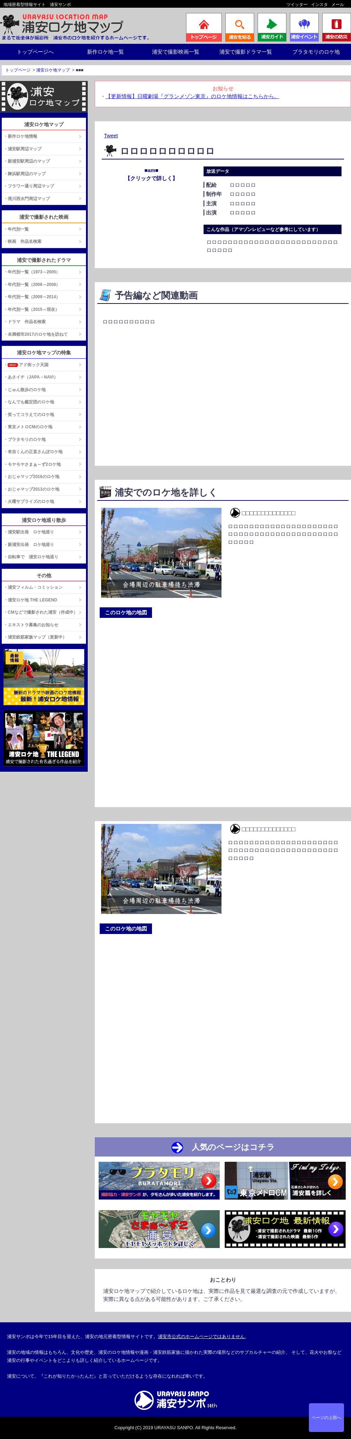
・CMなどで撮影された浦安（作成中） (41, 612)
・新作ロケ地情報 (20, 136)
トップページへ (35, 52)
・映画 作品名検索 (22, 241)
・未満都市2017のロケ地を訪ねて (36, 334)
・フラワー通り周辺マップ (29, 186)
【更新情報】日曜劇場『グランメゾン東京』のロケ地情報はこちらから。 (192, 96)
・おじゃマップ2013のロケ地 (31, 489)
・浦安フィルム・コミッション (33, 587)
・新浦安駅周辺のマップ (27, 161)
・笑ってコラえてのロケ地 (29, 414)
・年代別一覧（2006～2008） (32, 284)
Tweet (111, 135)
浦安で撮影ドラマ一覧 (245, 52)
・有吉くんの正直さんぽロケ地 (33, 451)
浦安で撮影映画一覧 (175, 52)
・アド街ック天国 (26, 364)
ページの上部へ (326, 1418)
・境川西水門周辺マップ (27, 198)
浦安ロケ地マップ (53, 70)
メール (337, 4)
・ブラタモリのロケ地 (25, 439)
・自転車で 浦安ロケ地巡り (31, 556)
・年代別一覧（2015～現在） (31, 309)
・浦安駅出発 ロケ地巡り (29, 532)
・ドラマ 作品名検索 (25, 321)
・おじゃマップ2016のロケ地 (31, 476)
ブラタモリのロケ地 (316, 52)
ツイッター (296, 4)
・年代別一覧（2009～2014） (32, 296)
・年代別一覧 (16, 229)
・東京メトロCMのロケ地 (28, 426)
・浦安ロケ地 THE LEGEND (30, 600)
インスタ (319, 4)
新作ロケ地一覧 (105, 52)
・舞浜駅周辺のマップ (25, 173)
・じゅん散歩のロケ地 (25, 389)
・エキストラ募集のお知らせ (31, 624)
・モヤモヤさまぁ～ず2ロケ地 (32, 464)
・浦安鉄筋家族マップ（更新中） (35, 637)
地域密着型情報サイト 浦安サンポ (37, 4)
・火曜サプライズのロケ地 (29, 501)
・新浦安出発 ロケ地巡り (29, 544)
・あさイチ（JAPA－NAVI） (31, 377)
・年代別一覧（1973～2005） (32, 272)
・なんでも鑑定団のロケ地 (29, 402)
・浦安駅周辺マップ (22, 148)
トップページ (18, 70)
